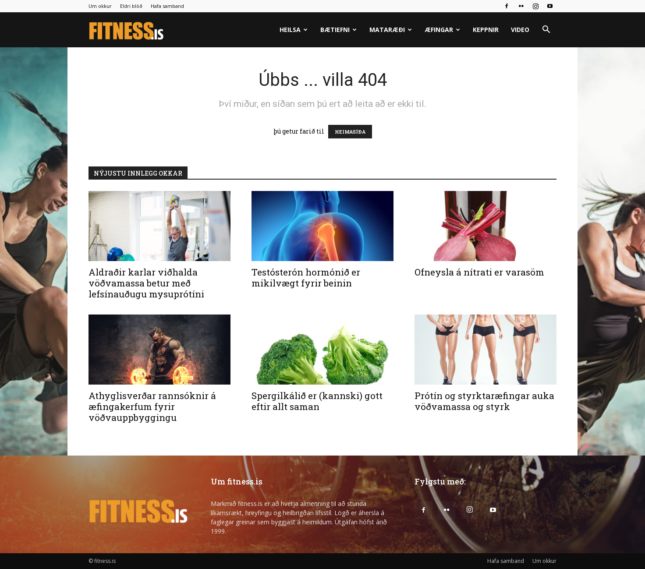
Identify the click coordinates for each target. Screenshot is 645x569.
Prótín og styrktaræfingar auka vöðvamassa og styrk (484, 401)
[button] (545, 30)
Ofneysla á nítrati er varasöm (479, 272)
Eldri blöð (131, 6)
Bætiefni (338, 29)
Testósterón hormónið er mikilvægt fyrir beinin (306, 277)
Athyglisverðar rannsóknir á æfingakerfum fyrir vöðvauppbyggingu (152, 406)
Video (520, 29)
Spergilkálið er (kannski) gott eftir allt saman (317, 401)
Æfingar (442, 29)
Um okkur (100, 6)
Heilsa (294, 29)
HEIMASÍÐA (350, 131)
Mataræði (390, 29)
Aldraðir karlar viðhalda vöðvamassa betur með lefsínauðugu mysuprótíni (146, 283)
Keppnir (486, 29)
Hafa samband (167, 6)
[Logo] (127, 30)
